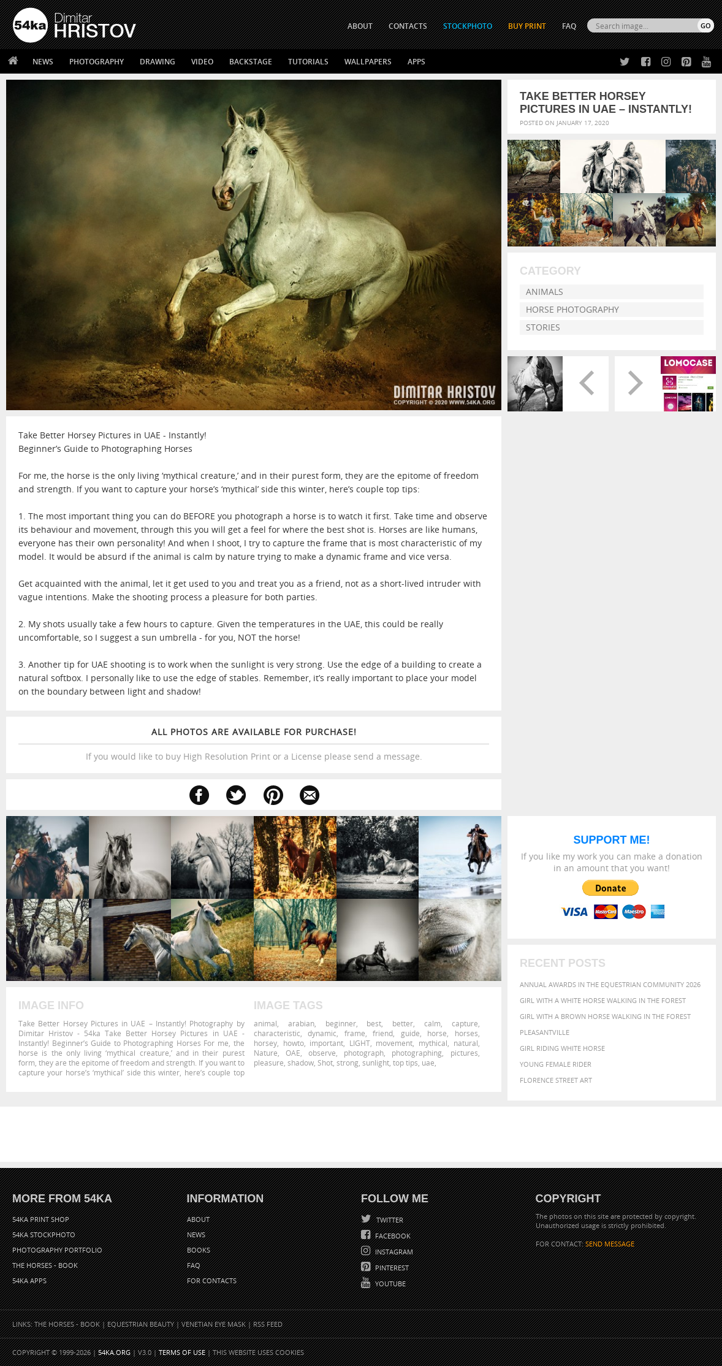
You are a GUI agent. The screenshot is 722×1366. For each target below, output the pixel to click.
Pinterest (391, 1267)
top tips (405, 1062)
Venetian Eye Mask (213, 1324)
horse (437, 1033)
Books (198, 1249)
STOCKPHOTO (467, 26)
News (42, 61)
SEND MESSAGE (609, 1243)
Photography (96, 61)
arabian (301, 1023)
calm (432, 1023)
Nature (266, 1053)
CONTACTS (408, 26)
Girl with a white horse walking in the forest (603, 1000)
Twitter (388, 1219)
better (402, 1023)
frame (354, 1033)
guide (410, 1033)
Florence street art (556, 1080)
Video (202, 61)
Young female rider (555, 1064)
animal (265, 1023)
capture (465, 1023)
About (198, 1219)
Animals (544, 291)
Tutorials (308, 61)
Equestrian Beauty (140, 1324)
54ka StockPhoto (43, 1234)
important (326, 1043)
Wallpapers (368, 61)
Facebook (392, 1235)
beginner (340, 1023)
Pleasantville (544, 1032)
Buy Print (527, 26)
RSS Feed (268, 1324)
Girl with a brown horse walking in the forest (605, 1016)
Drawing (157, 61)
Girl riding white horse (562, 1048)
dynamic (322, 1033)
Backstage (250, 61)
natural (466, 1043)
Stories (543, 327)
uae (428, 1062)
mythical (433, 1043)
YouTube (389, 1283)
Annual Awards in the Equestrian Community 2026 (610, 984)
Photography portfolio (57, 1249)
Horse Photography (572, 309)
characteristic (277, 1033)
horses (466, 1033)
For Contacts (212, 1280)
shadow (300, 1062)
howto (293, 1043)
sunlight (375, 1062)
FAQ (569, 26)
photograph (364, 1053)
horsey (265, 1043)
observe (322, 1053)
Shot (325, 1062)
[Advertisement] (363, 1134)
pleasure (269, 1062)
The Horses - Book (45, 1265)
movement (394, 1043)
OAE (293, 1053)
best (374, 1023)
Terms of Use (182, 1352)
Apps (416, 61)
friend (383, 1033)
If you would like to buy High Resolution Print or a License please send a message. (253, 744)
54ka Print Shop (40, 1219)
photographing (417, 1053)
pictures (464, 1053)
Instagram (393, 1251)
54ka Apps (29, 1280)
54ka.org (114, 1352)
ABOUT (360, 26)
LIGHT (359, 1043)
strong (347, 1062)
